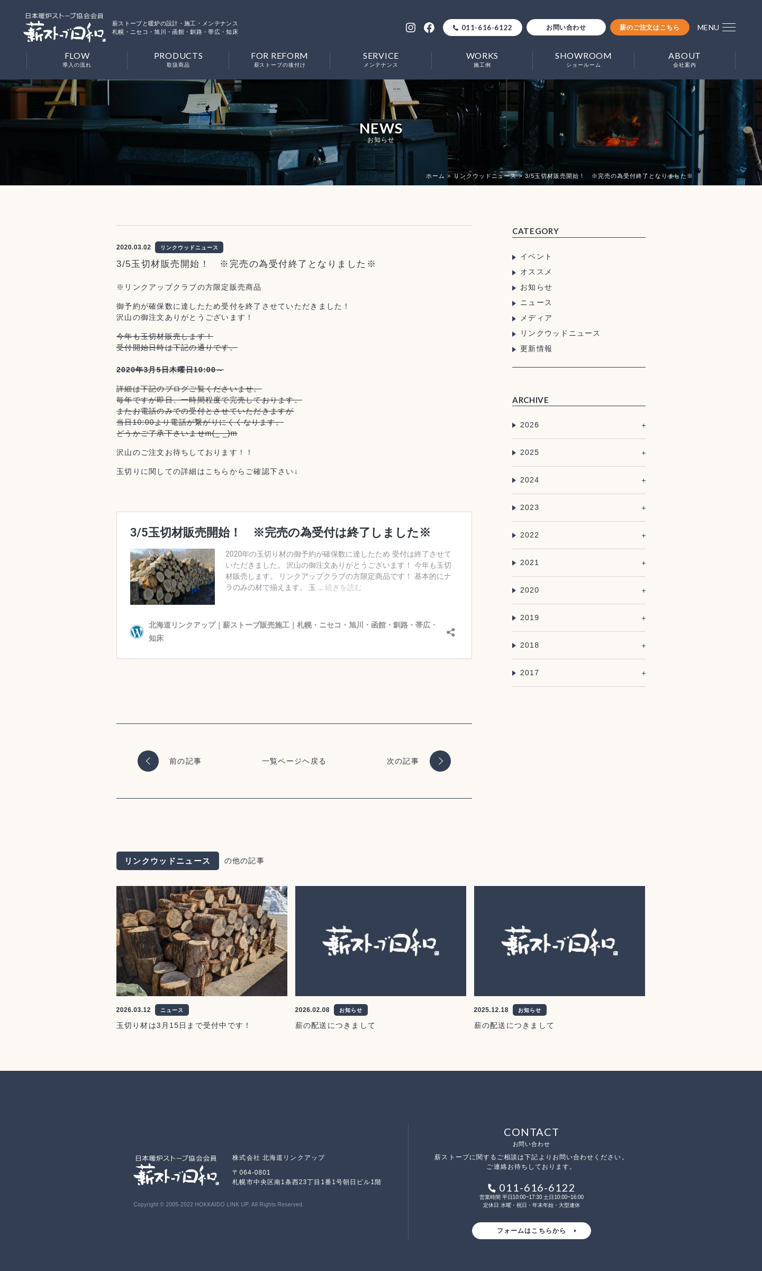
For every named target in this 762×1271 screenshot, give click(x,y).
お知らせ (536, 287)
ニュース (536, 302)
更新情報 (536, 348)
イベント (536, 256)
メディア (536, 318)
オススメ (536, 271)
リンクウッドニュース (560, 333)
